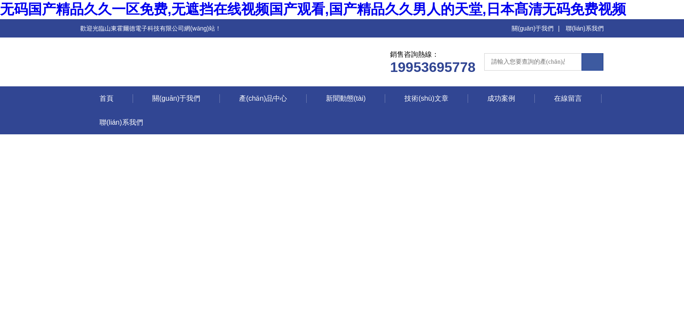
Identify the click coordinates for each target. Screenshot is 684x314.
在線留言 (568, 98)
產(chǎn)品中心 (263, 98)
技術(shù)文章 (426, 98)
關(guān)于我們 (533, 28)
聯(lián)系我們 (585, 28)
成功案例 (501, 98)
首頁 (106, 98)
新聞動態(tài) (346, 98)
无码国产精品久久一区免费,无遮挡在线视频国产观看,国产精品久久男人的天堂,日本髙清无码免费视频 (313, 9)
